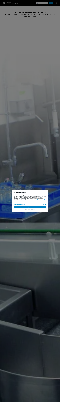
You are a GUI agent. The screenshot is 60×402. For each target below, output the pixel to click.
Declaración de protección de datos (19, 204)
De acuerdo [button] (29, 207)
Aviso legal (44, 204)
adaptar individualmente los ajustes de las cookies (38, 199)
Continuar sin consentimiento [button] (30, 209)
